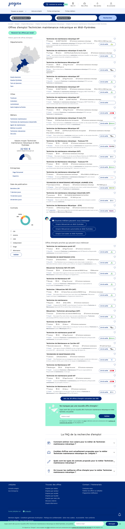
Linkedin (27, 511)
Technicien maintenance (18, 119)
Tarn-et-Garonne (15, 83)
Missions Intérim (50, 501)
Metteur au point (16, 128)
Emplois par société (51, 493)
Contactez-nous (88, 488)
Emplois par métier (51, 488)
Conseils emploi (13, 488)
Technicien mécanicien (17, 131)
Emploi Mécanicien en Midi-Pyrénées (69, 224)
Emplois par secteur (51, 491)
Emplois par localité (51, 496)
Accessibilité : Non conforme (85, 518)
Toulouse (13, 98)
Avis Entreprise (13, 491)
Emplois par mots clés (52, 498)
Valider (16, 255)
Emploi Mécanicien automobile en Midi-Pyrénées (74, 229)
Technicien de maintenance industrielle (23, 122)
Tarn (11, 86)
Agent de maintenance (17, 125)
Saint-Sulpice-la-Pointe (18, 107)
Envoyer (112, 524)
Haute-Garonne (15, 77)
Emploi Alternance (51, 503)
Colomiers (13, 101)
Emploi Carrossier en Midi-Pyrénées (69, 234)
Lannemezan (14, 104)
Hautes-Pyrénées (16, 80)
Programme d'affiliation (90, 493)
